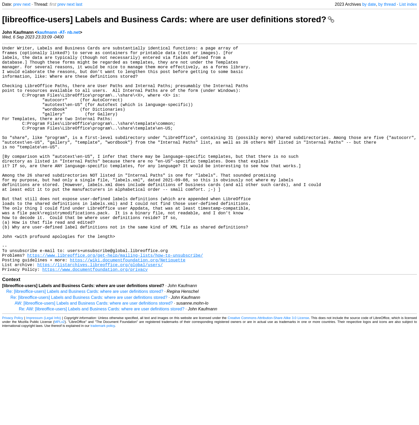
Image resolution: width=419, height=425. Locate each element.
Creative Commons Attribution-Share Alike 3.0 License (268, 368)
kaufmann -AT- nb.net (58, 32)
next (26, 4)
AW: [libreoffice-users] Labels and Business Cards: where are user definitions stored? (94, 353)
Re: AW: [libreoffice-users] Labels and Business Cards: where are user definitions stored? (101, 359)
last (79, 4)
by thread (387, 4)
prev (17, 4)
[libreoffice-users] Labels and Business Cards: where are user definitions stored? (168, 19)
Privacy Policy (12, 368)
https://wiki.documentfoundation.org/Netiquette (127, 308)
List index (408, 4)
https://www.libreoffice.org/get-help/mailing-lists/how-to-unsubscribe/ (115, 302)
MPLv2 (59, 372)
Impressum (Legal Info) (43, 368)
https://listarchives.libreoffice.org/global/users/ (100, 314)
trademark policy (102, 376)
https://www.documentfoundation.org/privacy (95, 319)
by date (369, 4)
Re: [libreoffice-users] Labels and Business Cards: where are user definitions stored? (84, 341)
